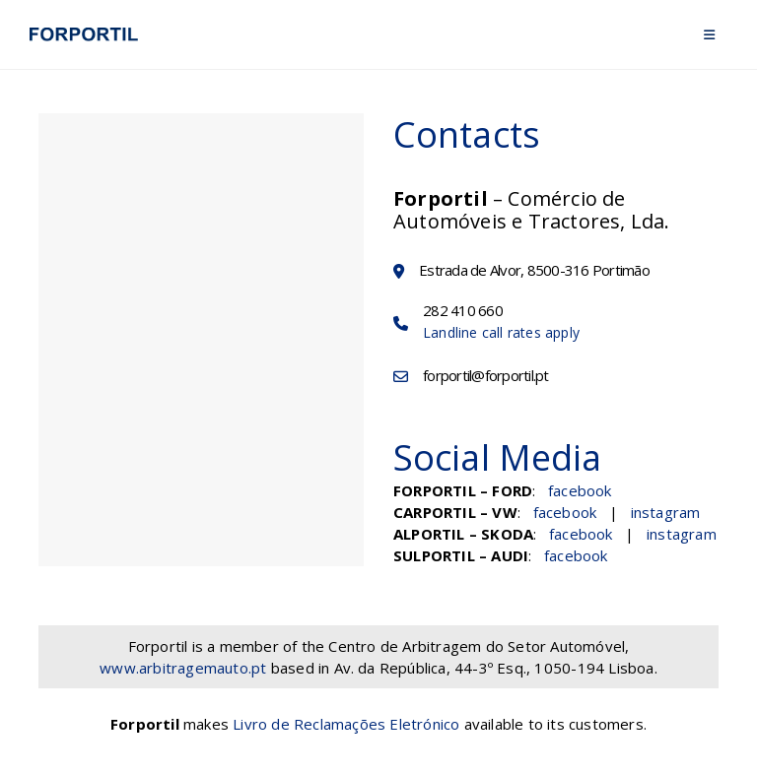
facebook (580, 490)
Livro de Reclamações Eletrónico (346, 724)
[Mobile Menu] (709, 34)
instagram (666, 512)
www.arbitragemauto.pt (183, 667)
